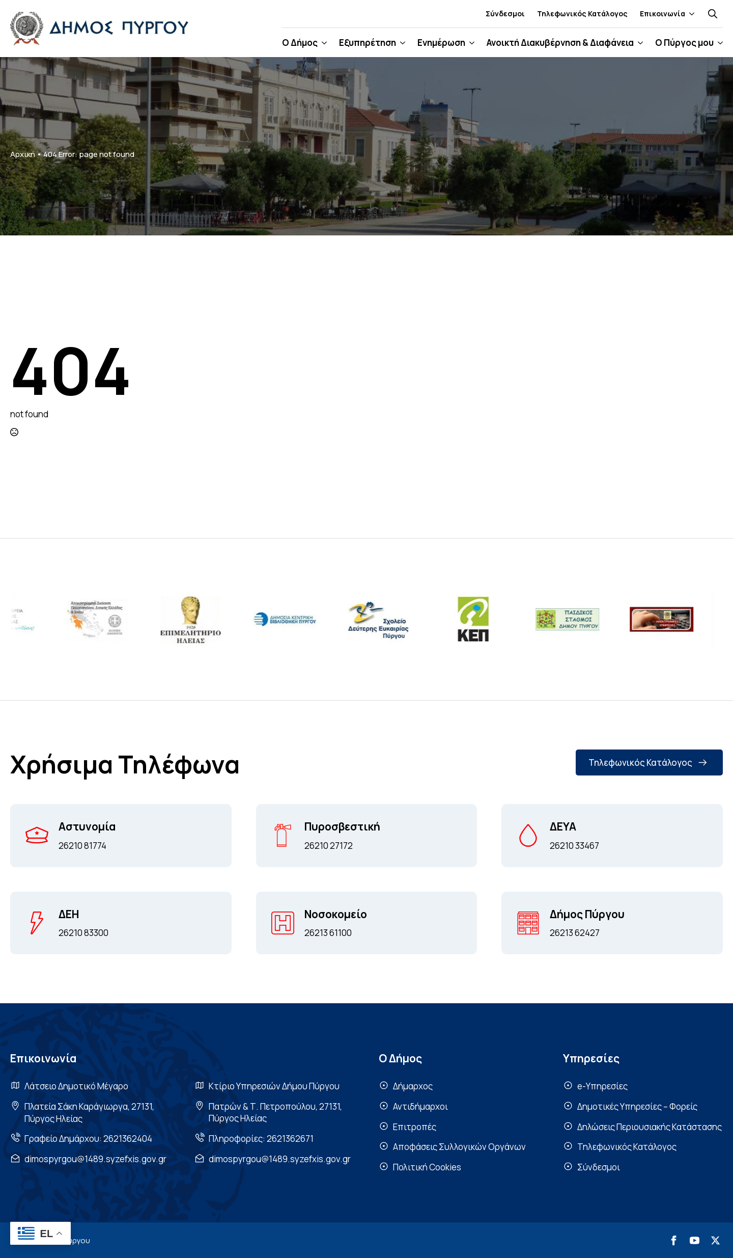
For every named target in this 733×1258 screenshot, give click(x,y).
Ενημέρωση (441, 42)
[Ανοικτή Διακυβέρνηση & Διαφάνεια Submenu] (638, 42)
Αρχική (22, 154)
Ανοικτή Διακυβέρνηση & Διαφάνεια (560, 42)
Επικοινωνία (662, 13)
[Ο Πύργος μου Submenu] (718, 42)
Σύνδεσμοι (505, 13)
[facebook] (673, 1240)
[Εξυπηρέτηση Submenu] (400, 42)
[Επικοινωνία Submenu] (689, 14)
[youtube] (694, 1240)
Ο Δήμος (300, 42)
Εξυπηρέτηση (367, 42)
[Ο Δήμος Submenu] (322, 42)
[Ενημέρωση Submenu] (469, 42)
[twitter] (715, 1240)
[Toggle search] (712, 14)
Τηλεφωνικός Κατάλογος (582, 13)
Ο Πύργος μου (684, 42)
